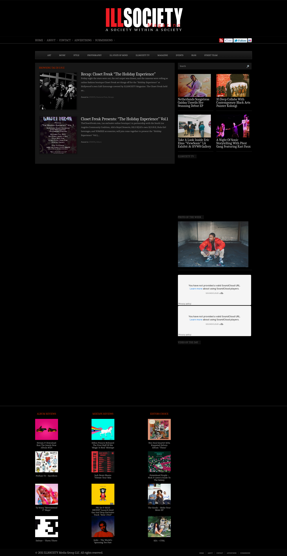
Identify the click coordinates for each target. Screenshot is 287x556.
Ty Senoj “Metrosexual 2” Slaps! (46, 508)
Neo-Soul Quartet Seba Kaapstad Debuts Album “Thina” (159, 445)
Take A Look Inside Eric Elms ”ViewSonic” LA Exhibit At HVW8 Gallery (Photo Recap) (194, 145)
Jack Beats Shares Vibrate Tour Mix (102, 476)
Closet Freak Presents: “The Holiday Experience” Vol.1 (124, 119)
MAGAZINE (163, 55)
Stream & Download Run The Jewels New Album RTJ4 (46, 445)
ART (49, 55)
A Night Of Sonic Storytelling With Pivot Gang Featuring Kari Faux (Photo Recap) (233, 145)
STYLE (76, 55)
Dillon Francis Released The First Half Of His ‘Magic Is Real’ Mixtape (103, 445)
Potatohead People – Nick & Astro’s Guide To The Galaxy (159, 477)
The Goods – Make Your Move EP (159, 508)
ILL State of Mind (119, 55)
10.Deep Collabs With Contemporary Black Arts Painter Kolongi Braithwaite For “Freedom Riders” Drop (233, 105)
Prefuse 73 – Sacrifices (46, 475)
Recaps (111, 97)
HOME (39, 40)
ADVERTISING (83, 40)
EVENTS (179, 55)
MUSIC (62, 55)
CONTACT (65, 40)
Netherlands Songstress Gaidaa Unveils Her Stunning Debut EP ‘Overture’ (193, 104)
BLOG (193, 55)
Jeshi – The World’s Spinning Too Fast (103, 541)
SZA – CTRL (159, 540)
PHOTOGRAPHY (94, 55)
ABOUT (51, 40)
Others (99, 142)
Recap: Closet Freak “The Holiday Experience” (118, 74)
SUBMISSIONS (104, 40)
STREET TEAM (211, 55)
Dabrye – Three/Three (46, 540)
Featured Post (101, 97)
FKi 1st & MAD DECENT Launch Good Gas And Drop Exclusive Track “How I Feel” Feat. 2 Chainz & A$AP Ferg (103, 513)
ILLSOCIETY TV (142, 55)
